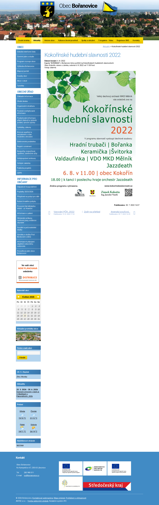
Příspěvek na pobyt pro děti (28, 196)
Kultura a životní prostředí (68, 40)
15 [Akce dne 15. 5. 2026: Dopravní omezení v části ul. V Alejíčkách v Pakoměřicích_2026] (32, 312)
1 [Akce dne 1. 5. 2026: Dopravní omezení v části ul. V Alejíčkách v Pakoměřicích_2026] (32, 306)
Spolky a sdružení (88, 40)
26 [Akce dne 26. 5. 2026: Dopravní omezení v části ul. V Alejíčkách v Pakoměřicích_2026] (21, 319)
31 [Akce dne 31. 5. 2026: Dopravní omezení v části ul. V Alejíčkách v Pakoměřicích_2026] (39, 319)
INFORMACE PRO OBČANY (27, 180)
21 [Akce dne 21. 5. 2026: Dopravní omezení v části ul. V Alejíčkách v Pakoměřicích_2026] (28, 316)
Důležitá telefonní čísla (26, 52)
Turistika (20, 86)
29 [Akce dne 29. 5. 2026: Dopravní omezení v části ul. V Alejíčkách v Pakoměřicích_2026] (32, 319)
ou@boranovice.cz (31, 475)
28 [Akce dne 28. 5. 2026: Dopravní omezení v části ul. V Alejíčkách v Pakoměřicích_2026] (28, 319)
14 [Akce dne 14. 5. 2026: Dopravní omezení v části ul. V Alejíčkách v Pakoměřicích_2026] (28, 312)
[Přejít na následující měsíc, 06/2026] (38, 297)
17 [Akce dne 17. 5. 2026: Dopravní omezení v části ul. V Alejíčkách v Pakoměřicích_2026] (39, 312)
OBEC (20, 47)
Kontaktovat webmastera (42, 498)
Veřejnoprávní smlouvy (26, 158)
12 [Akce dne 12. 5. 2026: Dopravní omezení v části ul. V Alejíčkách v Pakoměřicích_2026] (21, 312)
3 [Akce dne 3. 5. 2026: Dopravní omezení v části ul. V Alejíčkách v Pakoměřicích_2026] (39, 306)
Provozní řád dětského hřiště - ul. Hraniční (26, 207)
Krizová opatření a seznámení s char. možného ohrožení (24, 134)
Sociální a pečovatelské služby (26, 228)
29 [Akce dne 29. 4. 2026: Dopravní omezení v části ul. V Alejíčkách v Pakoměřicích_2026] (25, 306)
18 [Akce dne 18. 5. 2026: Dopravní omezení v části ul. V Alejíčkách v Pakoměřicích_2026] (18, 316)
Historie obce (49, 40)
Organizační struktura (26, 106)
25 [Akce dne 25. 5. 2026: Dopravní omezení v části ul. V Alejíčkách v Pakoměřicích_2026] (18, 319)
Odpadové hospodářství (27, 187)
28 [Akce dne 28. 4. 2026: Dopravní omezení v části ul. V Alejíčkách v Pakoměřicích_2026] (21, 306)
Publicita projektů (24, 168)
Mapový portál (23, 71)
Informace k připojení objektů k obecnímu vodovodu (25, 244)
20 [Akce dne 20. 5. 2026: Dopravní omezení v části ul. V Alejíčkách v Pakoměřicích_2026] (25, 316)
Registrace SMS (123, 40)
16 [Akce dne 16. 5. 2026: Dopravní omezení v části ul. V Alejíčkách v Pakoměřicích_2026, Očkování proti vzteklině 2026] (35, 312)
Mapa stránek (59, 498)
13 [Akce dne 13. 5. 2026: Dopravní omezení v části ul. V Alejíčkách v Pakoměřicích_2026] (25, 312)
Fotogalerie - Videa (106, 40)
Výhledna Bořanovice (25, 66)
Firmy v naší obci (24, 348)
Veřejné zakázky (23, 163)
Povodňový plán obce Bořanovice (26, 252)
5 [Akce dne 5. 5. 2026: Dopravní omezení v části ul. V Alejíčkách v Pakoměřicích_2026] (21, 309)
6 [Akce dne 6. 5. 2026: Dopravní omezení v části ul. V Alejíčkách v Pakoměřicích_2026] (25, 309)
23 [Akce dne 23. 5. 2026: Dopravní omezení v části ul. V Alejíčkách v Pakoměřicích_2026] (35, 316)
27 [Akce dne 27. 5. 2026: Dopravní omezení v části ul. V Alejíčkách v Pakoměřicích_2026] (25, 319)
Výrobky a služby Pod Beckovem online (26, 235)
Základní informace (25, 96)
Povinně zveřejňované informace (26, 112)
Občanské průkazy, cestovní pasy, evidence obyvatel (26, 220)
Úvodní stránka (23, 40)
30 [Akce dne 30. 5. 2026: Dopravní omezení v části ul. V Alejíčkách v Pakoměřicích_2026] (35, 319)
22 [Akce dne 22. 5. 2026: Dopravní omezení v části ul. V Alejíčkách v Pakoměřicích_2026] (32, 316)
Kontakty (136, 40)
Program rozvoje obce (26, 61)
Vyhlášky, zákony (24, 127)
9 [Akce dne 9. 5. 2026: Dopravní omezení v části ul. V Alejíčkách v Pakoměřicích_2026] (35, 309)
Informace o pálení (25, 213)
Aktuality (36, 40)
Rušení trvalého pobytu (26, 201)
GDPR (19, 173)
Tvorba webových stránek (37, 501)
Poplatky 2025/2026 (25, 192)
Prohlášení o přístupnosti (76, 498)
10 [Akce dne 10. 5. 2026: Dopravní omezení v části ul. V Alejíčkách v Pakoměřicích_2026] (39, 309)
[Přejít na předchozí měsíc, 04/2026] (18, 297)
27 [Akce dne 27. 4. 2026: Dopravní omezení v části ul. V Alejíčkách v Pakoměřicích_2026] (18, 306)
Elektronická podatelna (26, 141)
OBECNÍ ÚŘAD (25, 91)
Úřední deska (22, 101)
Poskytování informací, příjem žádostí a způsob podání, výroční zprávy (27, 120)
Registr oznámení (24, 146)
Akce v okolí (22, 81)
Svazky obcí (22, 76)
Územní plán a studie (25, 56)
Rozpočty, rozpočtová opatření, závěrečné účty (27, 152)
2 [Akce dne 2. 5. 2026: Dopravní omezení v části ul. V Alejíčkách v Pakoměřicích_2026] (35, 306)
